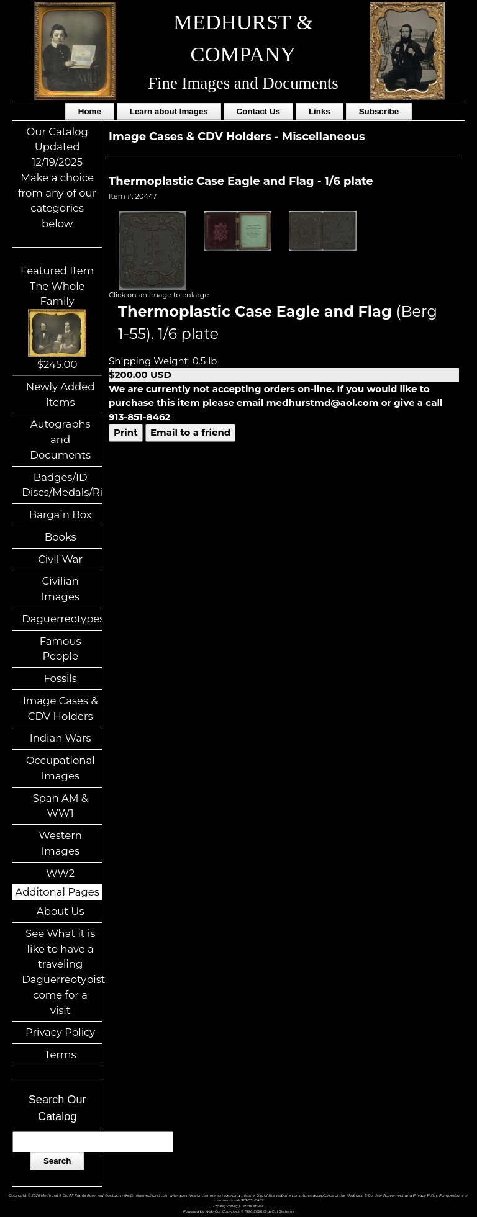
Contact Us (258, 111)
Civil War (60, 559)
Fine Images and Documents (243, 83)
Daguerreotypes (62, 619)
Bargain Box (60, 514)
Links (319, 111)
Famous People (60, 649)
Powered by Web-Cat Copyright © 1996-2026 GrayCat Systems (238, 1211)
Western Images (60, 843)
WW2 (60, 873)
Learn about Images (169, 111)
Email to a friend (190, 432)
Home (89, 111)
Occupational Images (60, 768)
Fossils (60, 678)
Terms (60, 1054)
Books (60, 537)
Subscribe (379, 111)
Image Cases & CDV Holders (60, 708)
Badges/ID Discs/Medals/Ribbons (62, 485)
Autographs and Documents (60, 439)
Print (126, 432)
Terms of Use (252, 1205)
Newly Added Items (60, 394)
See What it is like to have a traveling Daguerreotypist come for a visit (62, 972)
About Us (60, 911)
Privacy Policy (60, 1032)
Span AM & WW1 (60, 806)
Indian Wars (60, 738)
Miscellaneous (323, 136)
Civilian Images (60, 589)
